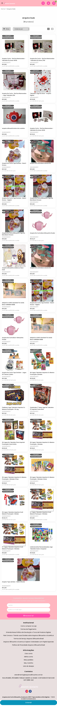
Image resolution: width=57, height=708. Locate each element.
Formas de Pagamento (28, 629)
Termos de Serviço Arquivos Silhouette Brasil (29, 639)
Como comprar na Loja (28, 626)
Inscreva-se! (28, 616)
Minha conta (28, 657)
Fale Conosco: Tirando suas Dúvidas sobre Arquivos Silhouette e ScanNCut (28, 635)
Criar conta (28, 654)
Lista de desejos (28, 666)
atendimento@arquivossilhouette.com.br (28, 675)
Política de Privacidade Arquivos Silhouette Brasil (28, 645)
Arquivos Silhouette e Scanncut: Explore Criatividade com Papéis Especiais (28, 642)
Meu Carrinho (28, 663)
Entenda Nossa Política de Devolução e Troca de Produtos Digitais (28, 632)
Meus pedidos (28, 660)
